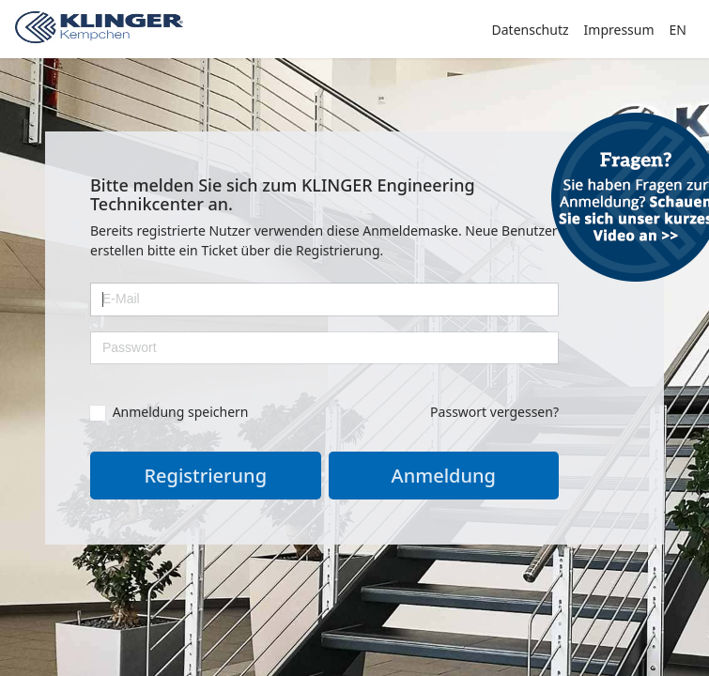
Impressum (619, 29)
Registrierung (205, 475)
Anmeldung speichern (169, 411)
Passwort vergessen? (494, 412)
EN (678, 29)
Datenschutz (530, 29)
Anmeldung (444, 475)
